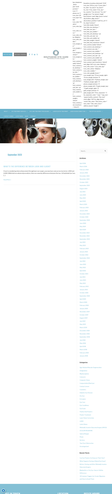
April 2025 (83, 201)
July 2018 (82, 340)
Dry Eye (82, 396)
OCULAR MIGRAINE (86, 430)
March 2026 (83, 166)
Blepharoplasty (84, 374)
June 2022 (83, 264)
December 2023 (85, 233)
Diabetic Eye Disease (86, 393)
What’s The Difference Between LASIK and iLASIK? (27, 166)
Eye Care (82, 402)
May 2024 (83, 226)
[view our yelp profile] (37, 54)
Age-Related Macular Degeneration (91, 367)
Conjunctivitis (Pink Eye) (87, 383)
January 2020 (84, 308)
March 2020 (83, 302)
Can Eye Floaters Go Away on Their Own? (92, 458)
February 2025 (84, 207)
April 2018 (83, 346)
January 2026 (84, 173)
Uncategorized (84, 446)
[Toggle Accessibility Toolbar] (3, 490)
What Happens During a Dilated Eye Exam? (93, 461)
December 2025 (85, 176)
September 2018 (85, 337)
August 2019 (83, 318)
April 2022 (83, 270)
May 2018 (83, 343)
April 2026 (83, 163)
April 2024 (83, 229)
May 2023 (83, 245)
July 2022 (82, 261)
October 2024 (84, 217)
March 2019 (83, 327)
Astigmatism (83, 370)
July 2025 (82, 192)
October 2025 (84, 182)
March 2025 (83, 204)
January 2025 (84, 210)
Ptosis (81, 437)
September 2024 (85, 220)
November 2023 (85, 236)
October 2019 (84, 315)
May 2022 (83, 267)
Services (82, 440)
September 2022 (85, 258)
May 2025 (83, 198)
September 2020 (85, 296)
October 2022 (84, 255)
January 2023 (84, 252)
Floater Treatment (85, 415)
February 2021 (84, 286)
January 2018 (84, 356)
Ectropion (83, 399)
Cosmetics (83, 389)
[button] (7, 54)
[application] (8, 111)
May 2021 (83, 283)
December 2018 (85, 330)
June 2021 (83, 280)
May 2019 (83, 324)
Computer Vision (85, 380)
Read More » (7, 180)
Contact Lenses (84, 386)
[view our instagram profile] (32, 54)
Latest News (83, 424)
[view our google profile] (35, 54)
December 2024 (85, 214)
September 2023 (85, 239)
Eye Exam (83, 408)
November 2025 (85, 179)
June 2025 (83, 195)
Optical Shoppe (84, 434)
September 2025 (85, 185)
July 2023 (82, 242)
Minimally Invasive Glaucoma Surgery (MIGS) (93, 427)
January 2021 (84, 289)
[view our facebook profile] (29, 54)
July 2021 (82, 277)
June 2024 (83, 223)
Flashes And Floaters (86, 411)
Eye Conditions (84, 405)
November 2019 (85, 311)
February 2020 (84, 305)
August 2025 (83, 188)
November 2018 (85, 334)
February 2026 (84, 169)
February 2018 (84, 353)
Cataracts (83, 377)
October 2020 (84, 293)
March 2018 (83, 349)
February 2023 (84, 248)
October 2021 (84, 274)
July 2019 (82, 321)
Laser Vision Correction (87, 418)
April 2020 (83, 299)
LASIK (81, 421)
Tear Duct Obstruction (86, 443)
